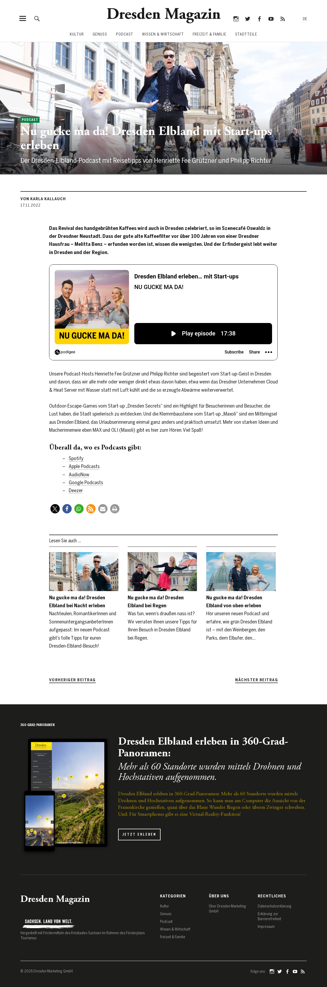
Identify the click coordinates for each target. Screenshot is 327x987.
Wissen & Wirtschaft (163, 34)
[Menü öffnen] (22, 18)
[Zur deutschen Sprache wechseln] (305, 19)
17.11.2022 (30, 205)
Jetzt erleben (139, 834)
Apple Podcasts (84, 466)
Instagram (236, 18)
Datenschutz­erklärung (274, 906)
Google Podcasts (86, 482)
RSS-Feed (283, 18)
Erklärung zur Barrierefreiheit (269, 916)
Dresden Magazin (163, 15)
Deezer (76, 490)
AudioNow (79, 474)
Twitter (247, 18)
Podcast (124, 34)
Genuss (100, 34)
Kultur (77, 34)
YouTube (271, 18)
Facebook (259, 18)
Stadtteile (246, 34)
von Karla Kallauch (43, 198)
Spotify (76, 458)
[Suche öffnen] (37, 18)
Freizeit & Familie (209, 34)
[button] (55, 508)
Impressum (266, 926)
